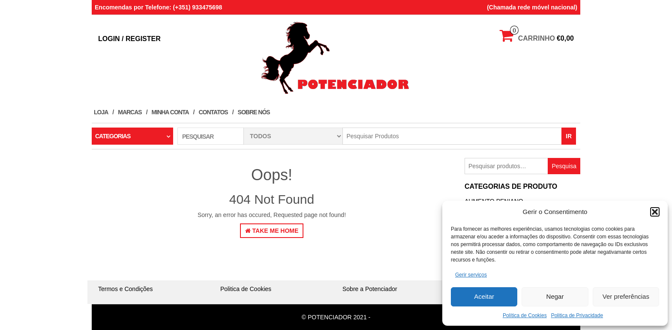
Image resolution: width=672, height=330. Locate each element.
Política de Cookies (525, 315)
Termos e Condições (125, 288)
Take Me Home (272, 230)
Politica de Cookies (245, 288)
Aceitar (484, 296)
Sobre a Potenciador (369, 288)
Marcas (129, 112)
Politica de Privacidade (577, 315)
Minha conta (170, 112)
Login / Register (129, 38)
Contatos (213, 112)
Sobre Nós (254, 112)
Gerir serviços (471, 275)
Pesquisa (564, 166)
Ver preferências (626, 296)
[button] (655, 212)
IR (569, 136)
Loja (101, 112)
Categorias (112, 136)
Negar (555, 296)
